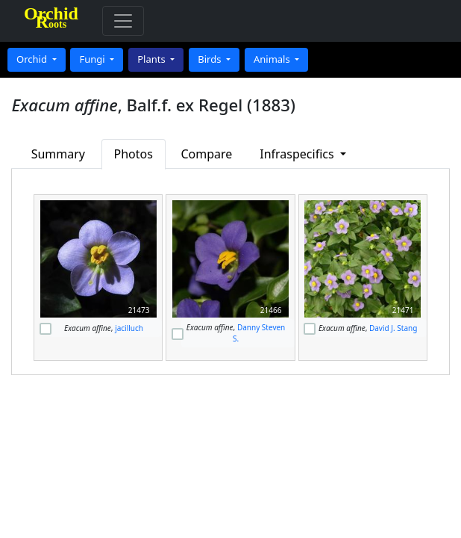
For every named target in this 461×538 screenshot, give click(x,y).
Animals (273, 59)
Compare (206, 154)
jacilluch (129, 328)
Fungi (93, 59)
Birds (211, 59)
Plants (152, 59)
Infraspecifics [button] (298, 154)
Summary (58, 154)
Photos (133, 154)
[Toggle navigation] (123, 21)
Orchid (32, 59)
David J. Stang (393, 328)
